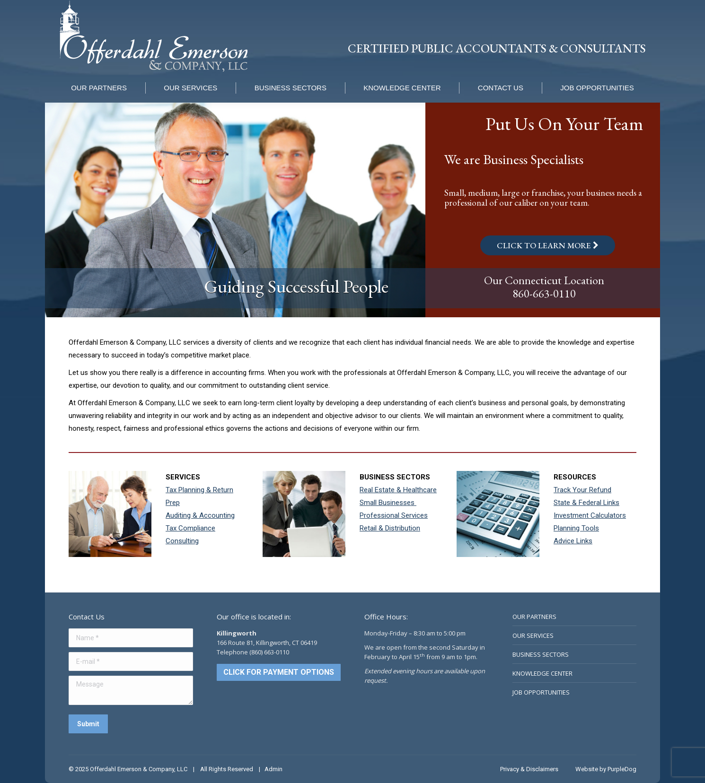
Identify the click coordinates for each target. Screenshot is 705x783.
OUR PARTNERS (534, 616)
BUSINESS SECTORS (540, 654)
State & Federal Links (586, 502)
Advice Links (573, 541)
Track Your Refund (582, 490)
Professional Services (394, 515)
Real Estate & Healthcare (398, 490)
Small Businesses (388, 502)
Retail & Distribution (390, 528)
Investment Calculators (590, 515)
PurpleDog (622, 769)
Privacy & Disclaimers (529, 769)
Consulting (182, 541)
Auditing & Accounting (200, 515)
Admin (273, 769)
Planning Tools (576, 528)
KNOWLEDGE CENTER (542, 673)
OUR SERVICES (533, 635)
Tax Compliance (190, 528)
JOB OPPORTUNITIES (541, 692)
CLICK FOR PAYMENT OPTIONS (278, 672)
